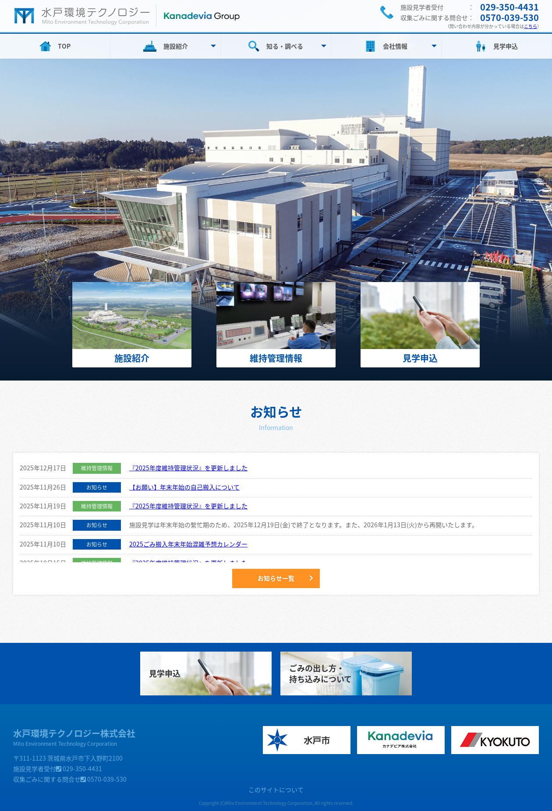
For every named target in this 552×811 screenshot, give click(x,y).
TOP (64, 46)
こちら (530, 26)
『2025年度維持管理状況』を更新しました (188, 467)
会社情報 (395, 46)
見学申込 (505, 46)
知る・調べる (284, 46)
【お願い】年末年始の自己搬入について (184, 487)
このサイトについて (276, 789)
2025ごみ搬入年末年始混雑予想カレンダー (188, 543)
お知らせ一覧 (276, 578)
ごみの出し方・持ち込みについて (320, 673)
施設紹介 (175, 46)
